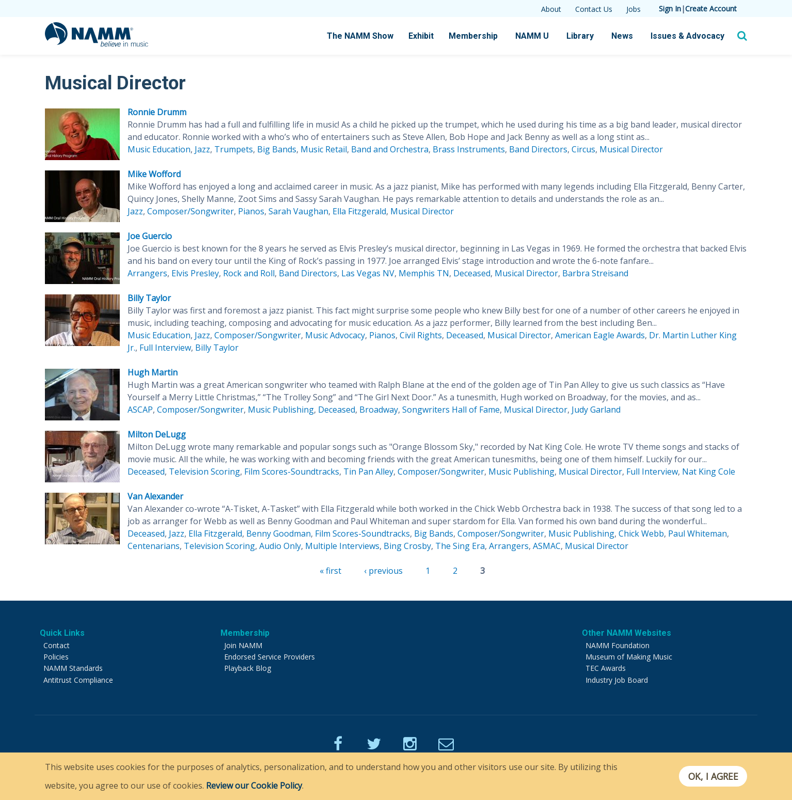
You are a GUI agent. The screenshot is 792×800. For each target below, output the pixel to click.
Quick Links (62, 633)
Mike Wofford (154, 174)
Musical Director (631, 149)
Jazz (202, 149)
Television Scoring (204, 471)
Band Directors (538, 149)
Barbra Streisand (595, 273)
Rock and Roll (249, 273)
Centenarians (154, 546)
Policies (56, 657)
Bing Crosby (407, 546)
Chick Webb (641, 533)
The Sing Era (460, 546)
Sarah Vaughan (298, 211)
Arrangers (147, 273)
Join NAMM (243, 645)
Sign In (670, 8)
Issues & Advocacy (687, 36)
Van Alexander (155, 496)
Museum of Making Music (628, 657)
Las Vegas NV (367, 273)
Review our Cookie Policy (254, 785)
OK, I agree (713, 776)
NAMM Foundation (617, 645)
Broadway (378, 409)
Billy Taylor (149, 298)
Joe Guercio (150, 236)
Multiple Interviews (342, 546)
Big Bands (276, 149)
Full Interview (165, 347)
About (551, 9)
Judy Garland (596, 409)
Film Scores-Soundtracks (291, 471)
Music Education (159, 149)
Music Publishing (281, 409)
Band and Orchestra (390, 149)
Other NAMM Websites (626, 633)
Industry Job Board (616, 680)
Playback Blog (247, 668)
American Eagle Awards (600, 335)
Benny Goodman (278, 533)
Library (580, 36)
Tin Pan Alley (368, 471)
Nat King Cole (708, 471)
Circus (583, 149)
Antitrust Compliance (78, 680)
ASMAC (547, 546)
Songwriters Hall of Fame (451, 409)
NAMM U (532, 36)
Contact (56, 645)
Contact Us (593, 9)
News (622, 36)
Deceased (471, 273)
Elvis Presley (195, 273)
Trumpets (233, 149)
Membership (473, 36)
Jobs (633, 9)
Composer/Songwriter (190, 211)
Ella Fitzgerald (359, 211)
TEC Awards (605, 668)
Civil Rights (421, 335)
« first (330, 570)
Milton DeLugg (157, 434)
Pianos (251, 211)
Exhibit (421, 36)
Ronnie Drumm (157, 112)
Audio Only (280, 546)
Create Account (711, 8)
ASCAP (140, 409)
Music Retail (323, 149)
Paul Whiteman (697, 533)
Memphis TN (424, 273)
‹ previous (383, 570)
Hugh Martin (153, 372)
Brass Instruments (469, 149)
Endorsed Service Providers (269, 657)
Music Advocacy (335, 335)
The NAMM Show (360, 36)
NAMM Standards (73, 668)
